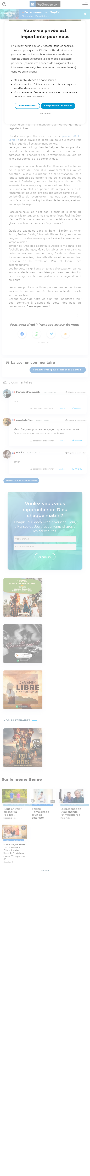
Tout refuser (45, 113)
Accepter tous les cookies (58, 105)
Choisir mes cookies (27, 106)
